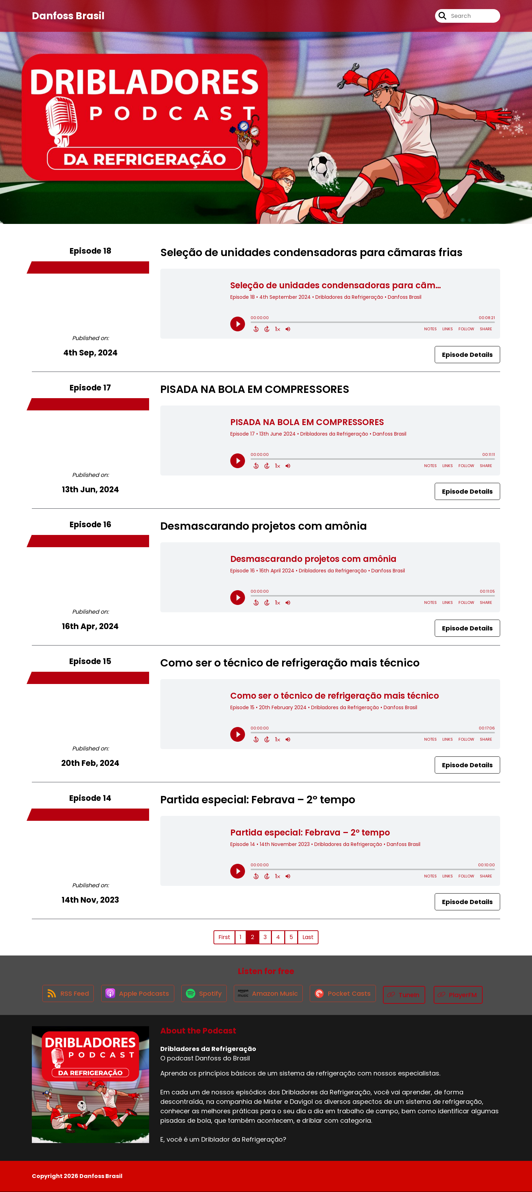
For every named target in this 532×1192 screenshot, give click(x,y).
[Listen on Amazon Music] (270, 995)
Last (308, 937)
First (224, 937)
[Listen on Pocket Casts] (346, 995)
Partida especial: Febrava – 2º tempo (257, 799)
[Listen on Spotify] (203, 995)
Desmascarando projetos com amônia (263, 526)
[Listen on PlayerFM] (464, 995)
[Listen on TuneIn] (409, 995)
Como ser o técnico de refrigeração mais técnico (290, 663)
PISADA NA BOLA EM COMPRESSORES (254, 389)
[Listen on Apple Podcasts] (135, 995)
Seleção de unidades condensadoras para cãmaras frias (311, 252)
